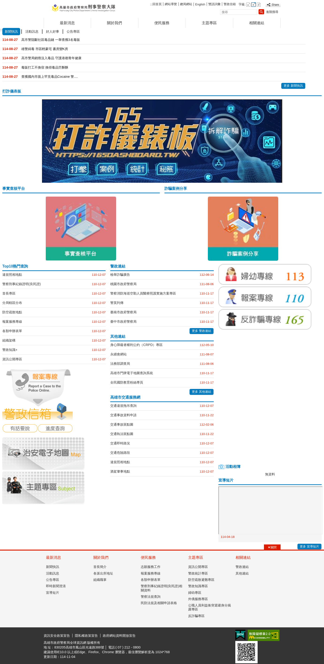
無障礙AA (263, 635)
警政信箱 (230, 4)
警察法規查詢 (150, 596)
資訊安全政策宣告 (57, 635)
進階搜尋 (272, 12)
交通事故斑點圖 (121, 424)
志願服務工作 (150, 567)
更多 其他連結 (201, 391)
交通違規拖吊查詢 (123, 406)
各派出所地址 (103, 573)
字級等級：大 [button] (259, 5)
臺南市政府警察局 (123, 312)
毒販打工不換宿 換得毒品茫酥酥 (44, 67)
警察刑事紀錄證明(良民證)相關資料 (162, 588)
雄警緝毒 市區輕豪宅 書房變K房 (44, 49)
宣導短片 (52, 592)
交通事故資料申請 (123, 415)
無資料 (270, 474)
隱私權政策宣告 (86, 635)
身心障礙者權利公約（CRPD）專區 (136, 345)
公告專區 (52, 580)
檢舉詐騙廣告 (120, 274)
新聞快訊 (52, 567)
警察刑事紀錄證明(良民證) (21, 284)
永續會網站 (118, 354)
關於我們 (114, 23)
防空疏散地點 (12, 312)
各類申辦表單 (12, 331)
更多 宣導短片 (309, 546)
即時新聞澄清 (56, 586)
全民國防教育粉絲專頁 (126, 382)
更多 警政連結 (201, 331)
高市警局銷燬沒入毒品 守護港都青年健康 (51, 58)
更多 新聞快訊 (293, 85)
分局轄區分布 (12, 303)
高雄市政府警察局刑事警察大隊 (83, 8)
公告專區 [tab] (73, 31)
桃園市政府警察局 (123, 284)
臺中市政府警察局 (123, 321)
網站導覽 (171, 4)
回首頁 (157, 4)
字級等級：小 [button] (248, 5)
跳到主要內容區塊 (2, 2)
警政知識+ (9, 350)
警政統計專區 (198, 573)
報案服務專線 (12, 321)
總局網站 (186, 4)
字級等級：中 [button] (253, 4)
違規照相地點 (12, 274)
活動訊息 (52, 573)
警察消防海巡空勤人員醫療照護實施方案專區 (143, 293)
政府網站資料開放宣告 (119, 635)
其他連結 (242, 573)
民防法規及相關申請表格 (159, 603)
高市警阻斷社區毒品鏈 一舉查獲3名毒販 (50, 40)
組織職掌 (100, 580)
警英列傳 (116, 303)
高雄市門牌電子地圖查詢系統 (131, 373)
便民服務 (161, 23)
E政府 (240, 635)
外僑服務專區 (198, 599)
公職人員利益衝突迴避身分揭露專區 (209, 607)
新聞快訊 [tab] (11, 31)
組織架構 (8, 340)
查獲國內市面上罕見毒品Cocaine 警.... (49, 76)
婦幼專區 (194, 592)
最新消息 (67, 23)
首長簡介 (100, 567)
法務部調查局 (120, 363)
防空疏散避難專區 (201, 580)
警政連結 (242, 567)
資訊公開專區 (12, 359)
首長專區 (8, 293)
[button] (261, 11)
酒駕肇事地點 (120, 471)
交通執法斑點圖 (121, 434)
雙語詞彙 (214, 4)
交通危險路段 (120, 452)
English (200, 4)
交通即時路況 (120, 443)
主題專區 (209, 23)
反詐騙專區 (196, 616)
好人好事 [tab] (52, 31)
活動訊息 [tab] (31, 31)
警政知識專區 (198, 586)
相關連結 (256, 23)
